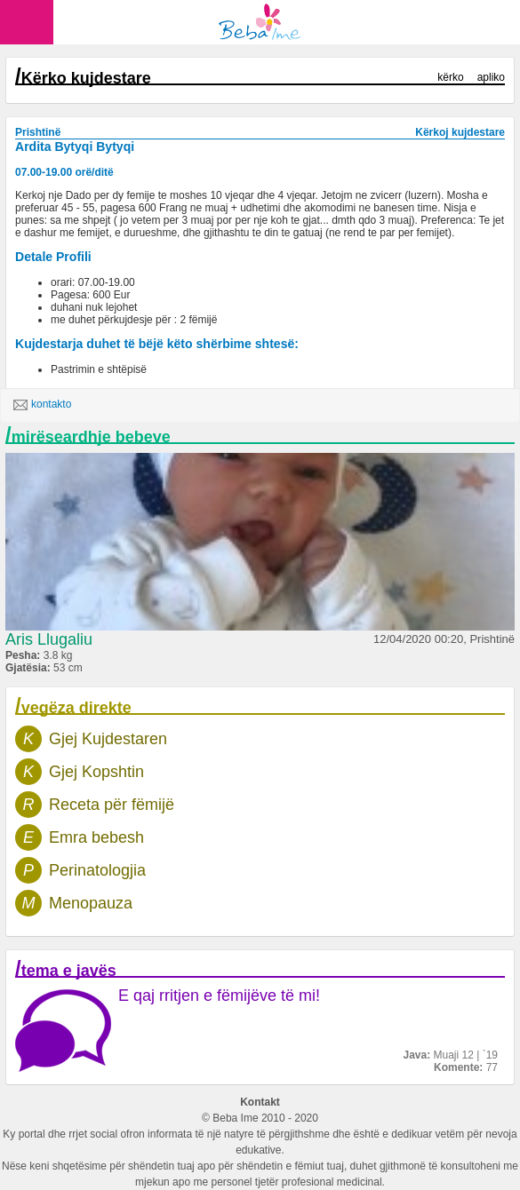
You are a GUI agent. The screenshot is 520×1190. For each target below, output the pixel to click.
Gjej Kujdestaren (108, 739)
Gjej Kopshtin (96, 772)
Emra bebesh (96, 837)
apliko (491, 77)
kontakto (42, 405)
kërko (450, 77)
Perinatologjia (97, 870)
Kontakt (260, 1102)
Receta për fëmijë (111, 804)
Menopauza (90, 903)
